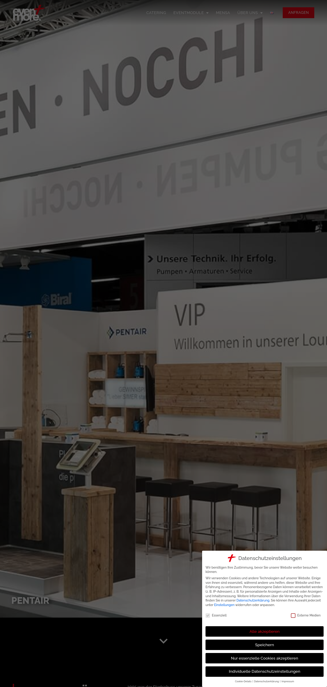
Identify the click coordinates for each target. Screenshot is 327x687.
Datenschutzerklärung (253, 600)
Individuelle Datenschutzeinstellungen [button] (265, 671)
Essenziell (216, 615)
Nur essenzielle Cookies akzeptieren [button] (265, 658)
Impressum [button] (288, 681)
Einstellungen (225, 605)
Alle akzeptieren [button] (265, 631)
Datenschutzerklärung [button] (267, 681)
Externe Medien (306, 615)
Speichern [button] (265, 645)
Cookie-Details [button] (244, 681)
